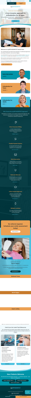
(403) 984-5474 (25, 265)
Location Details (15, 271)
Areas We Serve (11, 3)
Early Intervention (15, 159)
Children (4, 76)
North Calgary (15, 292)
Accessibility (14, 395)
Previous (1, 255)
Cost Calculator (15, 149)
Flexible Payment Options (15, 143)
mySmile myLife (15, 198)
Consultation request (21, 3)
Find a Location (15, 231)
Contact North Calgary (21, 380)
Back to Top (20, 395)
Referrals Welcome (15, 175)
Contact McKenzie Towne (8, 380)
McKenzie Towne (15, 276)
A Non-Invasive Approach (15, 191)
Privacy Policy (11, 395)
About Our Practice (6, 64)
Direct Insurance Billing (15, 127)
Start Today (15, 165)
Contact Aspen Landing (15, 382)
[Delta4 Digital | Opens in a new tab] (15, 393)
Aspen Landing (15, 309)
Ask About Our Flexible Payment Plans (28, 392)
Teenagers (4, 90)
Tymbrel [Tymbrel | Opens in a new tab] (22, 391)
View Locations (15, 214)
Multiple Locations (15, 208)
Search (17, 395)
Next (30, 255)
